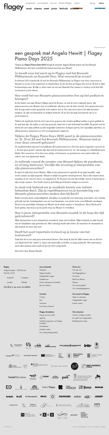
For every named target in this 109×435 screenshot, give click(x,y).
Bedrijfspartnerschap (79, 321)
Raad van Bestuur (78, 279)
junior (54, 8)
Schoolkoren (43, 326)
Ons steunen (77, 312)
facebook (10, 277)
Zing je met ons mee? (47, 315)
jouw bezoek (42, 3)
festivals (63, 8)
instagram (24, 277)
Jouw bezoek (45, 267)
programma (30, 3)
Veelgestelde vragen (46, 276)
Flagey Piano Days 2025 (35, 64)
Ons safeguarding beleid (48, 332)
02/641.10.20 (9, 273)
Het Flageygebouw (79, 273)
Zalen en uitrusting (79, 297)
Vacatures (42, 303)
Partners (75, 282)
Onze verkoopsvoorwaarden (49, 282)
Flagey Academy (46, 312)
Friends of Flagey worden (81, 315)
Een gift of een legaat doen (82, 318)
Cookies (103, 427)
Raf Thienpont (82, 427)
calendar (74, 8)
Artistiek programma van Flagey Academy (50, 322)
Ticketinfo (42, 270)
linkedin (24, 282)
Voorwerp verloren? (46, 306)
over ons (53, 3)
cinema (38, 8)
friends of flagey (65, 3)
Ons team (75, 276)
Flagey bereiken (45, 273)
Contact (42, 294)
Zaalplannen (44, 279)
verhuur (77, 3)
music (29, 8)
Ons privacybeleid (79, 285)
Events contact (77, 303)
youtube (10, 282)
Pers (40, 300)
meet (46, 8)
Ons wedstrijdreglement (81, 288)
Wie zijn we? (77, 270)
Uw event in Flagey (80, 294)
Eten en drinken (45, 285)
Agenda (42, 318)
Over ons (76, 267)
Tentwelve (96, 427)
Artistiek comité (44, 329)
